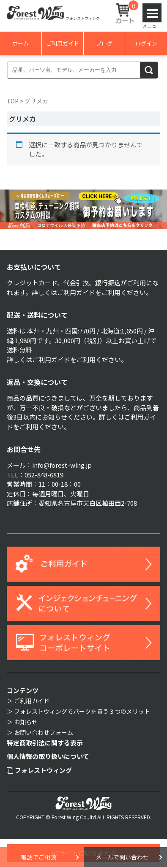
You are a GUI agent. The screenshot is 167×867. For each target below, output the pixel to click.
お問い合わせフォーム (43, 732)
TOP (13, 101)
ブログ (104, 43)
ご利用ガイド (62, 43)
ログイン (146, 43)
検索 (149, 70)
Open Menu (152, 12)
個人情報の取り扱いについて (48, 756)
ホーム (20, 43)
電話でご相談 (38, 857)
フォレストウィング (39, 770)
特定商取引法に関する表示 (45, 742)
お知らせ (26, 722)
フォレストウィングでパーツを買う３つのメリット (82, 711)
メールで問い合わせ (122, 857)
